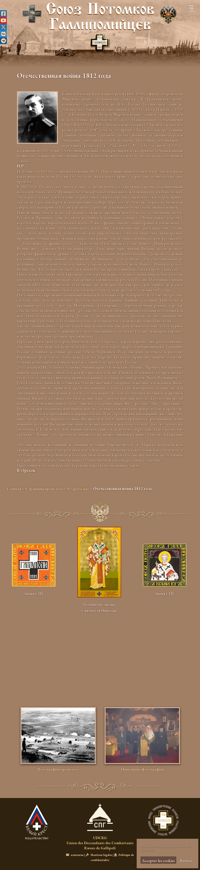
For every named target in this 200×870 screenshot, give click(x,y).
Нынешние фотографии (142, 769)
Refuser (186, 860)
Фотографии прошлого (58, 769)
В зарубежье (78, 488)
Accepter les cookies (158, 860)
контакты (75, 855)
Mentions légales (99, 855)
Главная (14, 488)
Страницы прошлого (44, 488)
